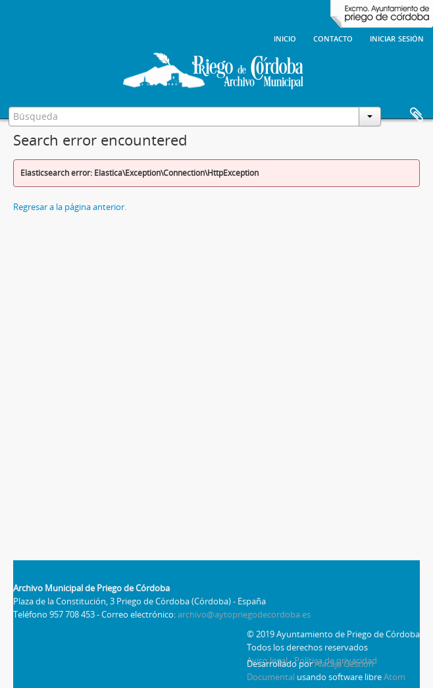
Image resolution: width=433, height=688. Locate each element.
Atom (394, 677)
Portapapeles (416, 115)
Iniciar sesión (397, 37)
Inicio (285, 37)
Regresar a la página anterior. (69, 207)
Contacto (333, 37)
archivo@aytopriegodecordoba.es (244, 614)
